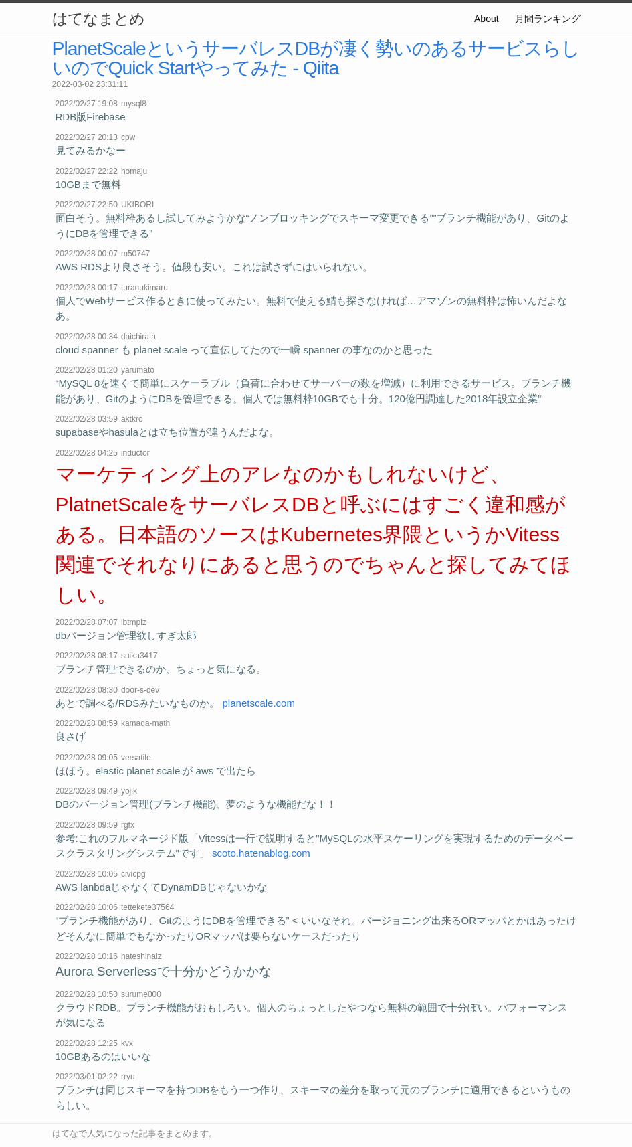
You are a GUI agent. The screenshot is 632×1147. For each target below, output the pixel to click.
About (486, 18)
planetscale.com (259, 703)
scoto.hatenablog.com (261, 853)
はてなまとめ (98, 18)
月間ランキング (548, 18)
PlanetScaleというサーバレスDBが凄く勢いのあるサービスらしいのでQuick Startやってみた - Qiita (316, 57)
